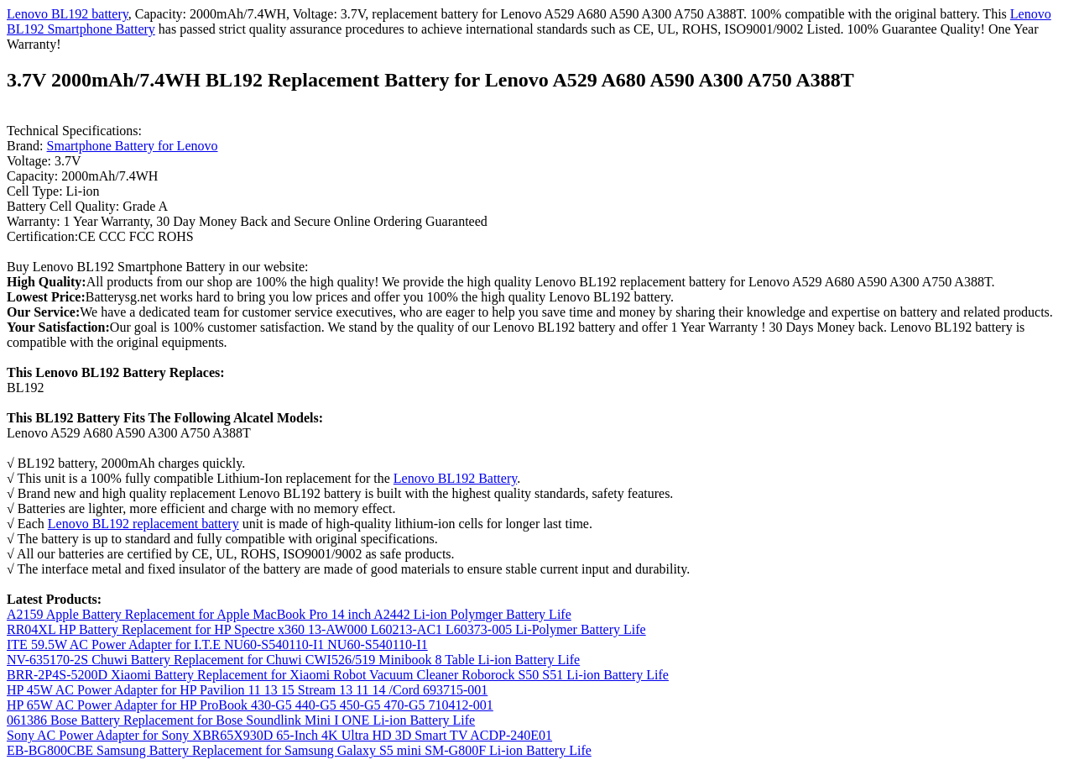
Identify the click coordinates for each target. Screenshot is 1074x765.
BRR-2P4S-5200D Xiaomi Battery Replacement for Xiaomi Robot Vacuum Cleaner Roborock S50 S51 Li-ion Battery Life (338, 675)
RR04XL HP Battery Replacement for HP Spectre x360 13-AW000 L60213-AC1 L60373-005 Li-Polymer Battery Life (326, 629)
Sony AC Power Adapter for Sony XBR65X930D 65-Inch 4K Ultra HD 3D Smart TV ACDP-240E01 (279, 735)
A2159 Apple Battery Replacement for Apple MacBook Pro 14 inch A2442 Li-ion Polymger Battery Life (289, 614)
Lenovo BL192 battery (67, 14)
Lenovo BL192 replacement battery (143, 523)
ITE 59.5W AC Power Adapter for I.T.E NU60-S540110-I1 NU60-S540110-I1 (217, 644)
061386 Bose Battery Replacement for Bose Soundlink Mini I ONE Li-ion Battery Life (241, 720)
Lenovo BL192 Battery (455, 478)
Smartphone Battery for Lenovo (132, 146)
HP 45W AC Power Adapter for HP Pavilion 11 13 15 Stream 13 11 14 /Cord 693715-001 (247, 690)
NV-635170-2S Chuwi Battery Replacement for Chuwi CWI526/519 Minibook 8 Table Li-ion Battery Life (293, 659)
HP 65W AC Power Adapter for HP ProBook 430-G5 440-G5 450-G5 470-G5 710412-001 (250, 705)
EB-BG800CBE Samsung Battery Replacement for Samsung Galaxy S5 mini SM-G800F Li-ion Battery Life (299, 750)
